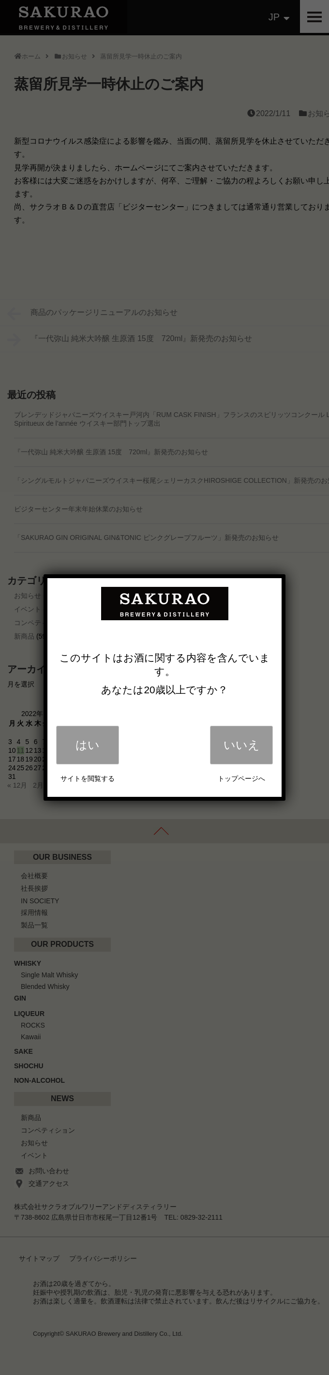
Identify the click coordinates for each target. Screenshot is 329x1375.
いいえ (242, 744)
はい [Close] (87, 744)
